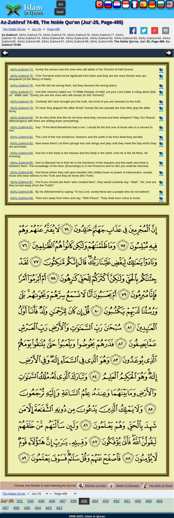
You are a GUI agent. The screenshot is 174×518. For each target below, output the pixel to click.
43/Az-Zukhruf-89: (22, 198)
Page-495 (53, 29)
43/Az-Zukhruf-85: (22, 162)
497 (62, 501)
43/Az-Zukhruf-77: (22, 91)
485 (27, 508)
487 (5, 508)
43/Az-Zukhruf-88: (22, 191)
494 (95, 501)
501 (20, 501)
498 (52, 501)
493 (105, 501)
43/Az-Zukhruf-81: (22, 127)
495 (84, 501)
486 (16, 508)
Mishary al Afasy (95, 485)
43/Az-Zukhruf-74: (22, 69)
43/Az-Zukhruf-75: (22, 75)
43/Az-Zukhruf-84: (22, 153)
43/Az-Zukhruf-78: (22, 101)
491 (127, 501)
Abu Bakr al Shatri (161, 485)
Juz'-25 (36, 29)
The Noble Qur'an (14, 29)
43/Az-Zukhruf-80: (22, 117)
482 (59, 508)
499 (41, 501)
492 (116, 501)
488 (159, 501)
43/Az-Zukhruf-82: (22, 137)
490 (138, 501)
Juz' (60, 3)
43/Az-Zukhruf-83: (22, 143)
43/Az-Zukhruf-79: (22, 108)
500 (30, 501)
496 (73, 501)
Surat (59, 11)
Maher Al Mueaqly (128, 485)
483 (48, 508)
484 (38, 508)
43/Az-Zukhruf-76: (22, 85)
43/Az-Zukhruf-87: (22, 182)
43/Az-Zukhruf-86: (22, 172)
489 (148, 501)
